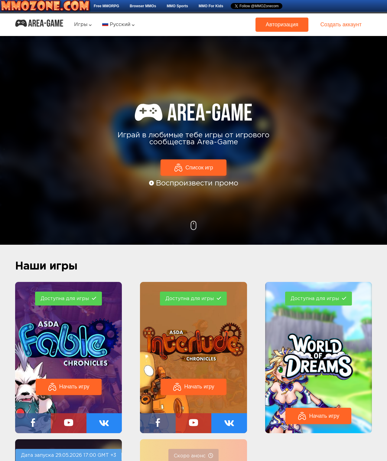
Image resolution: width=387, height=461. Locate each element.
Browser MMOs (143, 6)
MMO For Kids (211, 6)
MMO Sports (177, 6)
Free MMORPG (106, 6)
